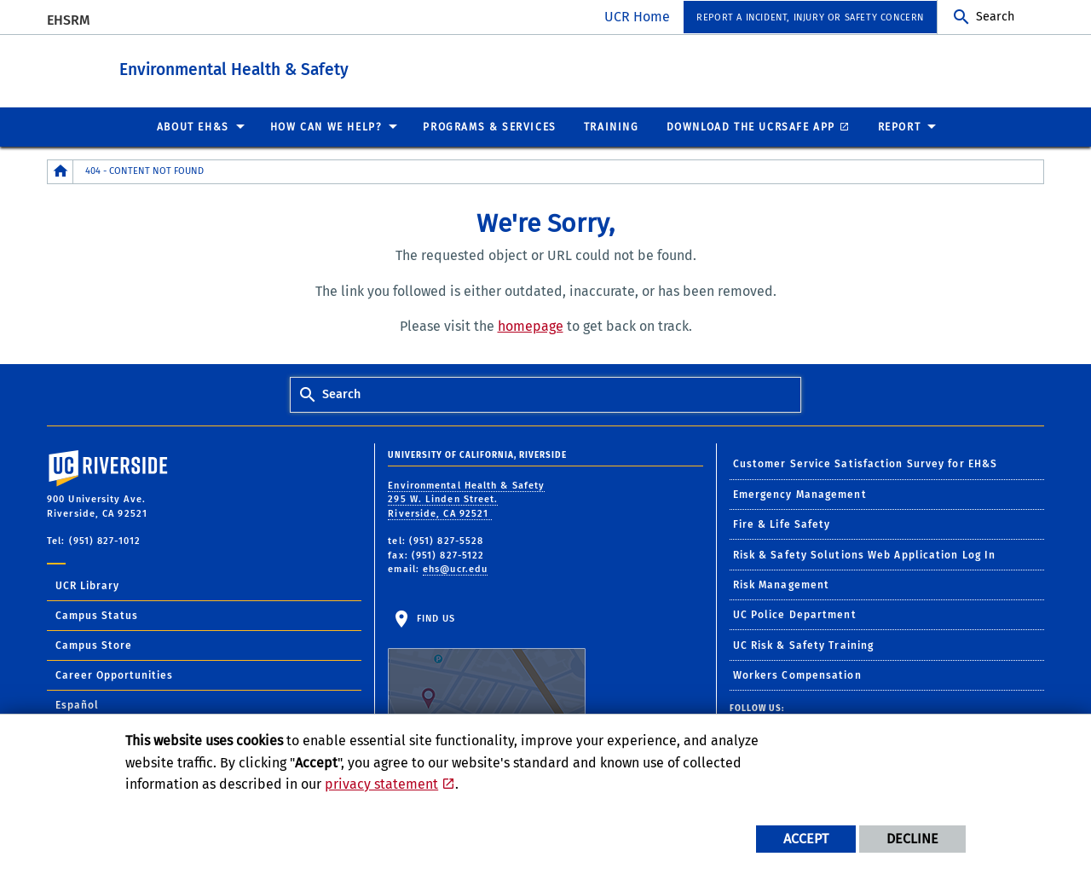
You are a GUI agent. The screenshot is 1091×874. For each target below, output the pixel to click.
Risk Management (781, 584)
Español (77, 704)
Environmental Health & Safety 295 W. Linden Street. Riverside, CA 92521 (466, 498)
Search (995, 16)
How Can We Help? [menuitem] (326, 126)
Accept (805, 839)
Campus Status (96, 615)
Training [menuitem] (611, 126)
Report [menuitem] (899, 126)
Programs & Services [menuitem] (489, 126)
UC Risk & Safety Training (804, 645)
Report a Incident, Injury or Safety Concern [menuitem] (810, 17)
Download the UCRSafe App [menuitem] (751, 126)
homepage (530, 325)
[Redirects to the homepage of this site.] (60, 170)
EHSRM (68, 20)
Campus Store (93, 645)
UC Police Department (795, 614)
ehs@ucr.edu (455, 568)
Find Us (487, 665)
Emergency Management (800, 494)
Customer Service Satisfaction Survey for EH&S (865, 463)
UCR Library (87, 585)
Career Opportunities (114, 674)
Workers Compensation (797, 674)
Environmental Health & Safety (327, 67)
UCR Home (637, 17)
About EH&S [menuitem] (193, 126)
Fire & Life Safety (782, 524)
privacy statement (381, 784)
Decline (912, 839)
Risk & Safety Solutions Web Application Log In (864, 554)
